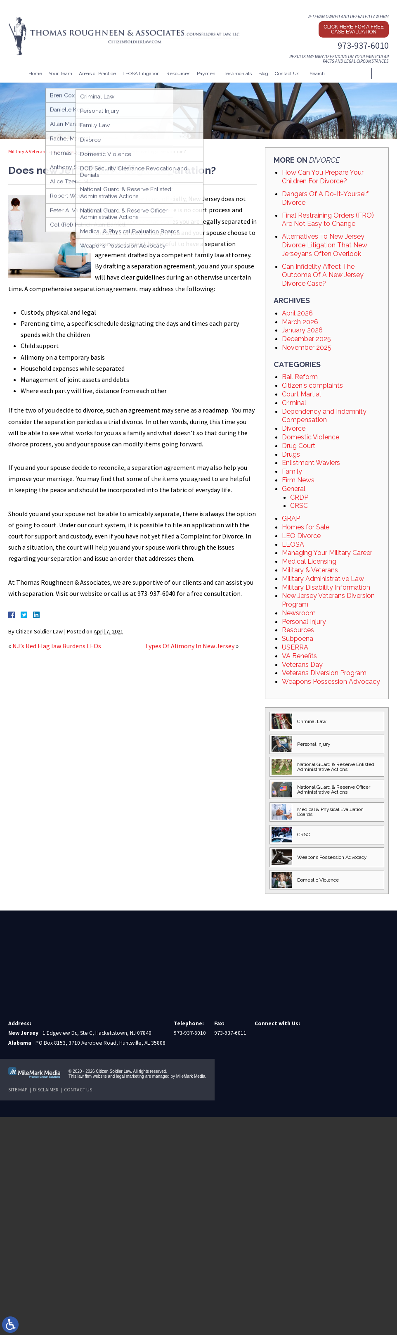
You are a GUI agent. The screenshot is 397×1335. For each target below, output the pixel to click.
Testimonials (238, 73)
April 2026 (297, 313)
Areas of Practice (97, 73)
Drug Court (298, 446)
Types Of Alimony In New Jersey (189, 646)
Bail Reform (300, 377)
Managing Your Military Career (327, 553)
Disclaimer (45, 1089)
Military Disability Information (326, 587)
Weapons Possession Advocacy (331, 681)
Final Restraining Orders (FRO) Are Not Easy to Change (328, 219)
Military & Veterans (310, 570)
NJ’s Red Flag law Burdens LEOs (56, 646)
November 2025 (306, 347)
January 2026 (302, 330)
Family (292, 471)
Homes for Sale (305, 527)
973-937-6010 (363, 45)
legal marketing (130, 1076)
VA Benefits (299, 656)
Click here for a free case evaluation (354, 29)
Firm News (298, 480)
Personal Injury (304, 622)
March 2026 (300, 322)
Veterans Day (302, 665)
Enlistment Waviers (311, 463)
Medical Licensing (309, 561)
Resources (178, 73)
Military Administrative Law (323, 579)
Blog (263, 73)
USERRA (295, 647)
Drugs (291, 454)
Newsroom (299, 613)
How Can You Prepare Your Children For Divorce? (323, 176)
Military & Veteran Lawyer (35, 151)
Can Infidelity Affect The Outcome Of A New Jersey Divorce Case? (323, 275)
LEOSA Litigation (141, 73)
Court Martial (301, 394)
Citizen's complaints (312, 385)
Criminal (294, 403)
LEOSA (293, 544)
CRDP (299, 497)
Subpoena (297, 639)
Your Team (60, 73)
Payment (207, 73)
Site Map (17, 1089)
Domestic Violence (310, 437)
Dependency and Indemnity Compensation (324, 416)
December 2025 (306, 339)
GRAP (291, 518)
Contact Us (287, 73)
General (293, 489)
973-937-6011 (230, 1032)
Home (35, 73)
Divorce (88, 151)
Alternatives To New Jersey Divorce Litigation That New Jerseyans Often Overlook (324, 245)
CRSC (299, 506)
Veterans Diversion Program (324, 673)
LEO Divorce (301, 536)
